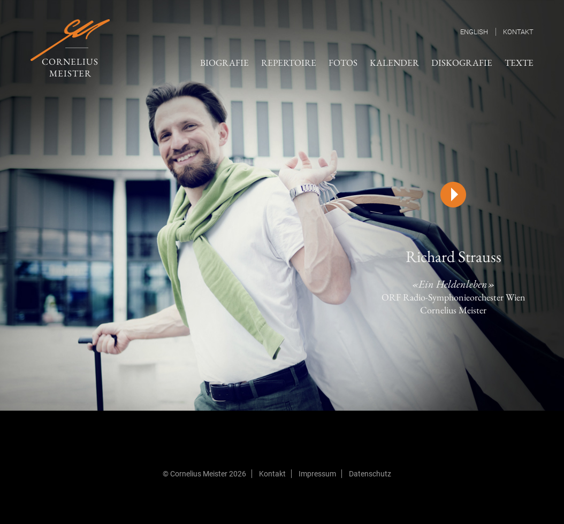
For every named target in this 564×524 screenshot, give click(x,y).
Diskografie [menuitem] (461, 62)
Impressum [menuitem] (317, 473)
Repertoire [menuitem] (288, 62)
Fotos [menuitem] (343, 62)
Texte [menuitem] (519, 62)
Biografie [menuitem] (224, 62)
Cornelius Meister (70, 49)
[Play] (453, 194)
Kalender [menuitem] (394, 62)
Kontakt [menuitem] (518, 32)
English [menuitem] (474, 32)
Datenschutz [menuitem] (370, 473)
